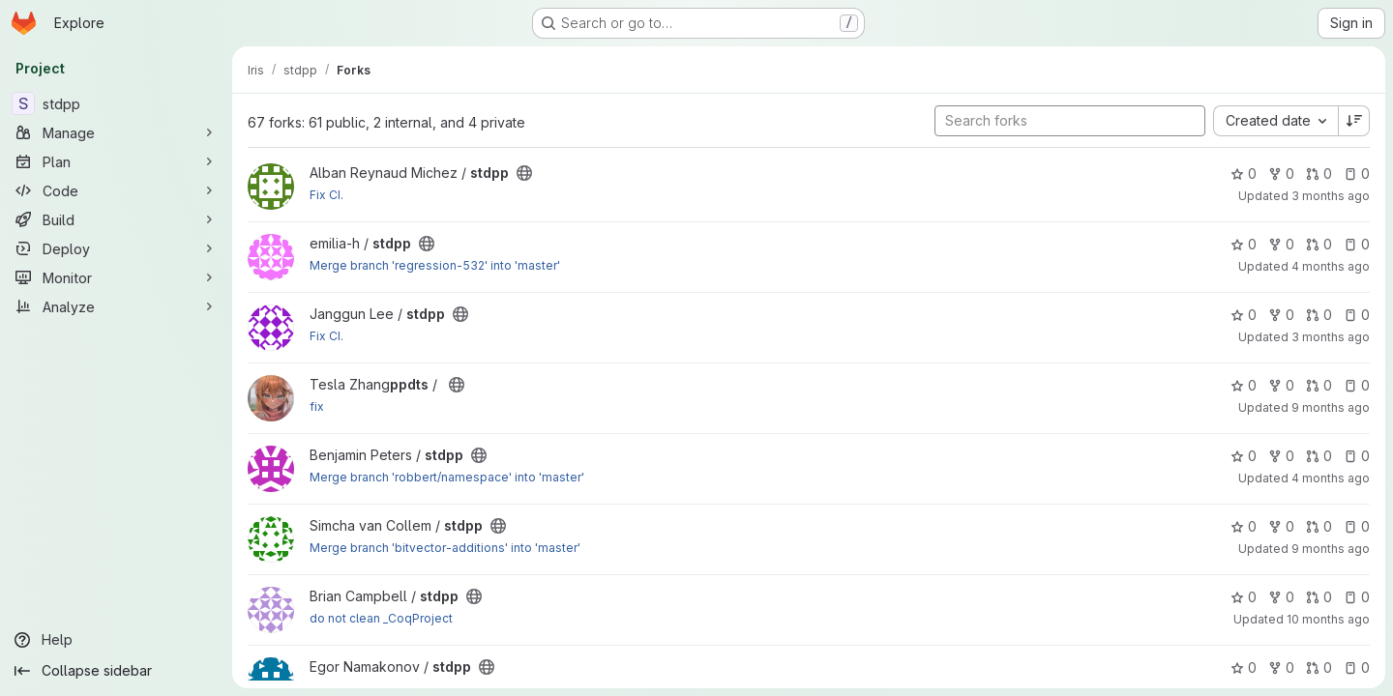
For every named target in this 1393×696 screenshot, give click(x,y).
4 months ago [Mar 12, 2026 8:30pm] (1330, 478)
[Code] (116, 190)
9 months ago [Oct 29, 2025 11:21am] (1330, 548)
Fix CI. (326, 195)
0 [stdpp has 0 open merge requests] (1319, 173)
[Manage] (116, 132)
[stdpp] (116, 103)
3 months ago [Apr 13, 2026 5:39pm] (1330, 195)
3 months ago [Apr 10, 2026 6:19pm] (1330, 337)
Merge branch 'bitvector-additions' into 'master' (445, 547)
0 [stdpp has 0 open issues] (1357, 173)
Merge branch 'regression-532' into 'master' (435, 265)
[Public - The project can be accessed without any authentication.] (524, 173)
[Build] (116, 219)
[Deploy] (116, 248)
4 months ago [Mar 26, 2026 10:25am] (1330, 266)
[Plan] (116, 161)
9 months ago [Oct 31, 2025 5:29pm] (1330, 407)
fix (317, 406)
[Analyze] (116, 306)
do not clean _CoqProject (381, 618)
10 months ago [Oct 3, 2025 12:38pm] (1328, 619)
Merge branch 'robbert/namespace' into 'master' (447, 477)
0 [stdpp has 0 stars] (1243, 173)
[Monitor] (116, 277)
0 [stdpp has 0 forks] (1281, 173)
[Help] (116, 639)
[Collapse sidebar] (116, 670)
